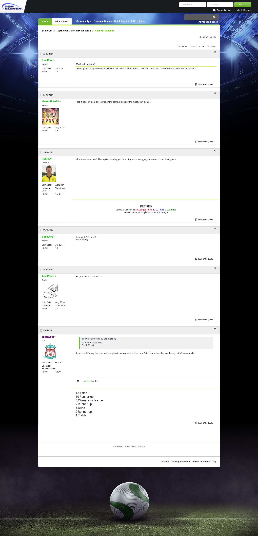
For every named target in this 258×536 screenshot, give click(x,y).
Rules (142, 21)
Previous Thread (122, 446)
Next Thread (137, 446)
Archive (165, 461)
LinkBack (182, 46)
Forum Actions (101, 21)
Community (82, 21)
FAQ (133, 21)
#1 (215, 52)
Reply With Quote (204, 84)
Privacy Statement (181, 461)
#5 (215, 268)
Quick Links (120, 21)
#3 (215, 151)
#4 (215, 228)
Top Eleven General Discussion (73, 30)
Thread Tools (197, 46)
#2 (215, 93)
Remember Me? (224, 10)
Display (211, 46)
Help (238, 10)
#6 (215, 329)
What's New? (62, 21)
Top (214, 461)
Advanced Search (208, 22)
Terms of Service (201, 461)
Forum (45, 21)
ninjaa (87, 381)
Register (247, 10)
